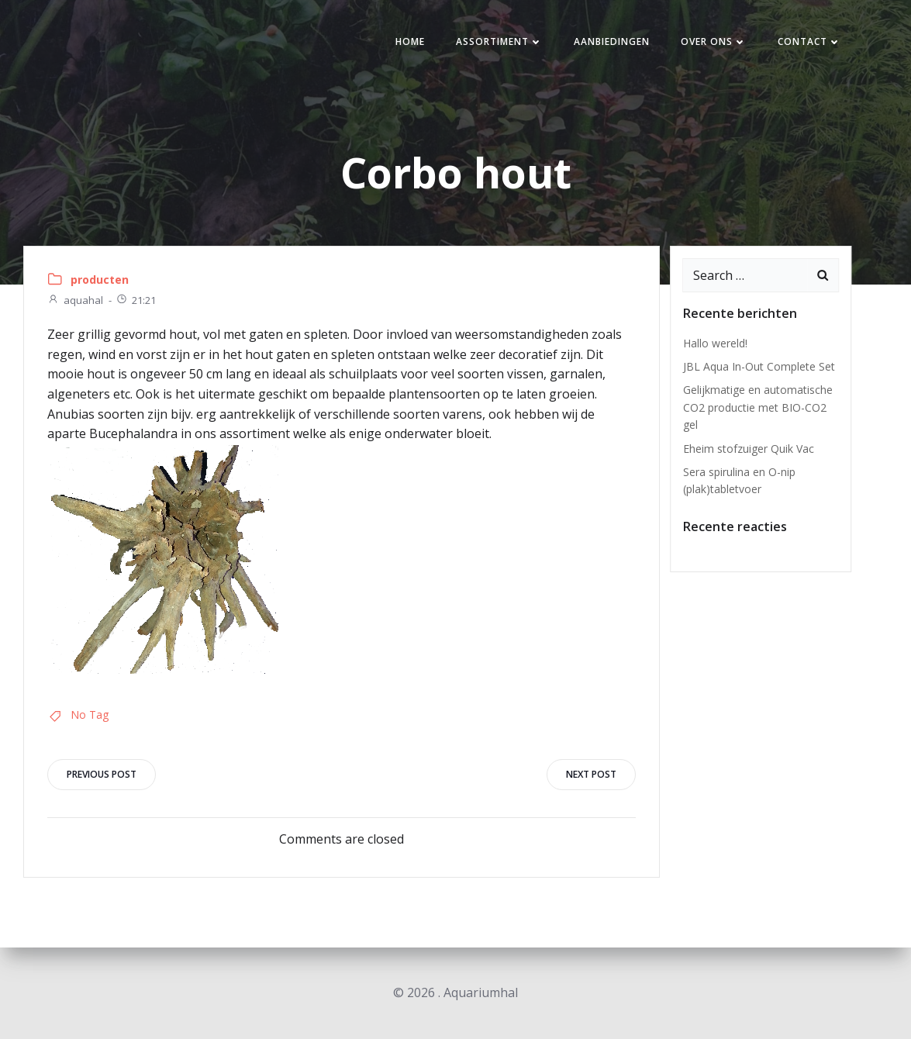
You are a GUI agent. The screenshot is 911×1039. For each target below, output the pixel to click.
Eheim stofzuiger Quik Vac (748, 448)
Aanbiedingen (612, 41)
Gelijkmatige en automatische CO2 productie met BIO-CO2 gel (758, 407)
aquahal (75, 300)
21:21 (136, 300)
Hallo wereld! (715, 343)
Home (410, 41)
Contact (809, 41)
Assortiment (499, 41)
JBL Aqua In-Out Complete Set (759, 366)
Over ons (714, 41)
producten (100, 279)
